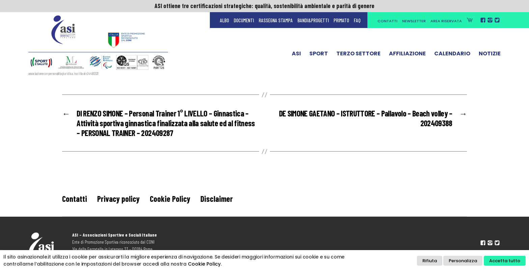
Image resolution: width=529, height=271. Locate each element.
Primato (341, 20)
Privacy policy (118, 199)
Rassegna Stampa (276, 20)
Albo (224, 20)
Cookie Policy (170, 199)
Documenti (244, 20)
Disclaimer (216, 199)
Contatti (387, 21)
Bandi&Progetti (313, 20)
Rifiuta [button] (429, 261)
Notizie (490, 55)
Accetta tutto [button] (504, 261)
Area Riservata (446, 21)
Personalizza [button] (463, 261)
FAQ (357, 20)
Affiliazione (407, 55)
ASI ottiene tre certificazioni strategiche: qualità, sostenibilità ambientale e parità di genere (264, 5)
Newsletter (414, 21)
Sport (318, 55)
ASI (296, 55)
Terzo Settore (358, 55)
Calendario (452, 55)
